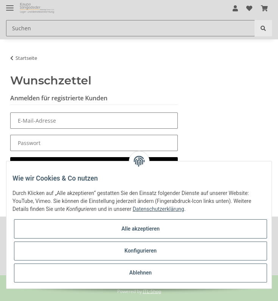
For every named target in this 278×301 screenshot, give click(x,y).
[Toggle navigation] (10, 4)
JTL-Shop (152, 291)
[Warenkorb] (264, 8)
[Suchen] (130, 28)
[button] (235, 8)
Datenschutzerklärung (158, 209)
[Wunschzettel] (249, 8)
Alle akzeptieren (140, 229)
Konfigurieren (140, 251)
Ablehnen (140, 273)
